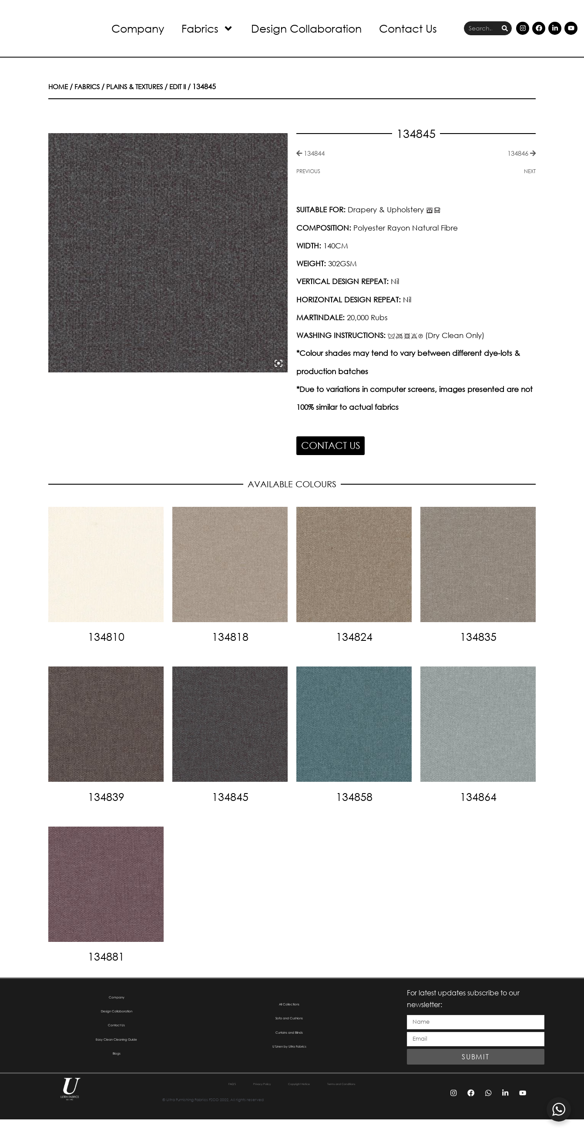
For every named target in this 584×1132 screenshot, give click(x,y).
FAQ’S (188, 1096)
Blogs (116, 1068)
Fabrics (207, 28)
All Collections (289, 1005)
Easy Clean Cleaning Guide (116, 1050)
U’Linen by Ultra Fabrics (289, 1059)
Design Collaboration (306, 28)
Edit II (188, 86)
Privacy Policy (234, 1096)
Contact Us (408, 28)
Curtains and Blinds (289, 1041)
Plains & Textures (141, 86)
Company (137, 28)
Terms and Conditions (373, 1096)
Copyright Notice (297, 1096)
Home (59, 86)
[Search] (504, 28)
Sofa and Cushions (289, 1023)
